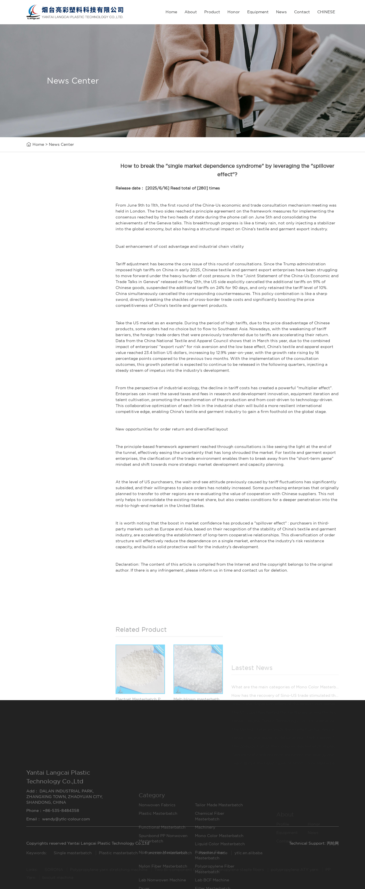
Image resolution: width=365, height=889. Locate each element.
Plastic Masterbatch (52, 239)
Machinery (42, 276)
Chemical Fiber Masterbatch (58, 252)
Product (212, 12)
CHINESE (326, 12)
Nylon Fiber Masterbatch (57, 348)
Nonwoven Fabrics (51, 215)
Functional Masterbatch (56, 263)
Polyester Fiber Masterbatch (58, 336)
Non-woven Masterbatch (57, 324)
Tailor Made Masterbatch (57, 227)
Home (171, 12)
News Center (61, 145)
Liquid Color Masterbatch (58, 312)
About (190, 12)
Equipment (258, 12)
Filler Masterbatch (50, 408)
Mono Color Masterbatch (57, 300)
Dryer (37, 396)
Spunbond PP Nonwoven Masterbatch (58, 287)
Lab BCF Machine (49, 384)
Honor (233, 12)
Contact (302, 12)
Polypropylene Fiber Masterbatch (58, 360)
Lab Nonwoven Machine (56, 372)
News (281, 12)
